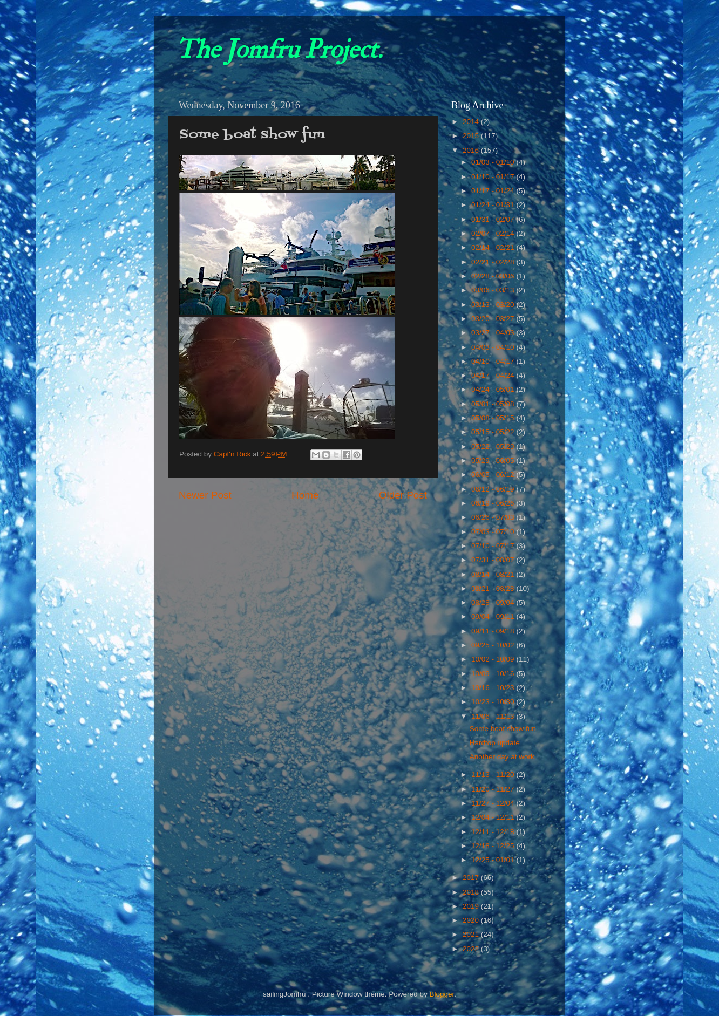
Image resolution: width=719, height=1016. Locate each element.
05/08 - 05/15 (493, 418)
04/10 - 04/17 (493, 361)
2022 (472, 949)
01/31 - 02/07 (493, 219)
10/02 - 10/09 (493, 659)
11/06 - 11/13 (493, 716)
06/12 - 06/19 (493, 489)
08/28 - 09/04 (493, 602)
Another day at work (502, 757)
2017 (472, 878)
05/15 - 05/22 (493, 432)
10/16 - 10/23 (493, 688)
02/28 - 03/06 (493, 276)
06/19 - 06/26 (493, 503)
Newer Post (205, 495)
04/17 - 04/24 (493, 375)
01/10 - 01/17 (493, 177)
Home (304, 495)
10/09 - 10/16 (493, 674)
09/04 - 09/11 (493, 616)
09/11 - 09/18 (493, 631)
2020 (472, 920)
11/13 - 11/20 (493, 774)
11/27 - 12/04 (493, 803)
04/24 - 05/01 (493, 389)
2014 (472, 122)
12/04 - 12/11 (493, 817)
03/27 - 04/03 (493, 333)
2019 (472, 906)
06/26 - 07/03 (493, 517)
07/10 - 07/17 (493, 546)
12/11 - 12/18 (493, 832)
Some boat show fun (503, 729)
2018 (472, 892)
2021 (472, 934)
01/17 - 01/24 (493, 191)
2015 (472, 136)
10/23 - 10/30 (493, 702)
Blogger (441, 994)
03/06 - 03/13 (493, 290)
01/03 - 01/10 (493, 162)
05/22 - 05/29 (493, 446)
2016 (472, 150)
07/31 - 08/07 (493, 560)
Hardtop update (495, 743)
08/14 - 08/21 (493, 574)
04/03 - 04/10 (493, 347)
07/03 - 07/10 (493, 532)
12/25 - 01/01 (493, 860)
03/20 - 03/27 (493, 319)
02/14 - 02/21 (493, 247)
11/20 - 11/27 (493, 789)
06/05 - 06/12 (493, 475)
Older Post (403, 495)
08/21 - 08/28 (493, 588)
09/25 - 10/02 (493, 645)
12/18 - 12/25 (493, 846)
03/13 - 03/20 (493, 305)
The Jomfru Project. (279, 49)
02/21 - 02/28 (493, 262)
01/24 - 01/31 (493, 205)
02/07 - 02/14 (493, 233)
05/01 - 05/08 (493, 404)
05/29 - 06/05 (493, 460)
